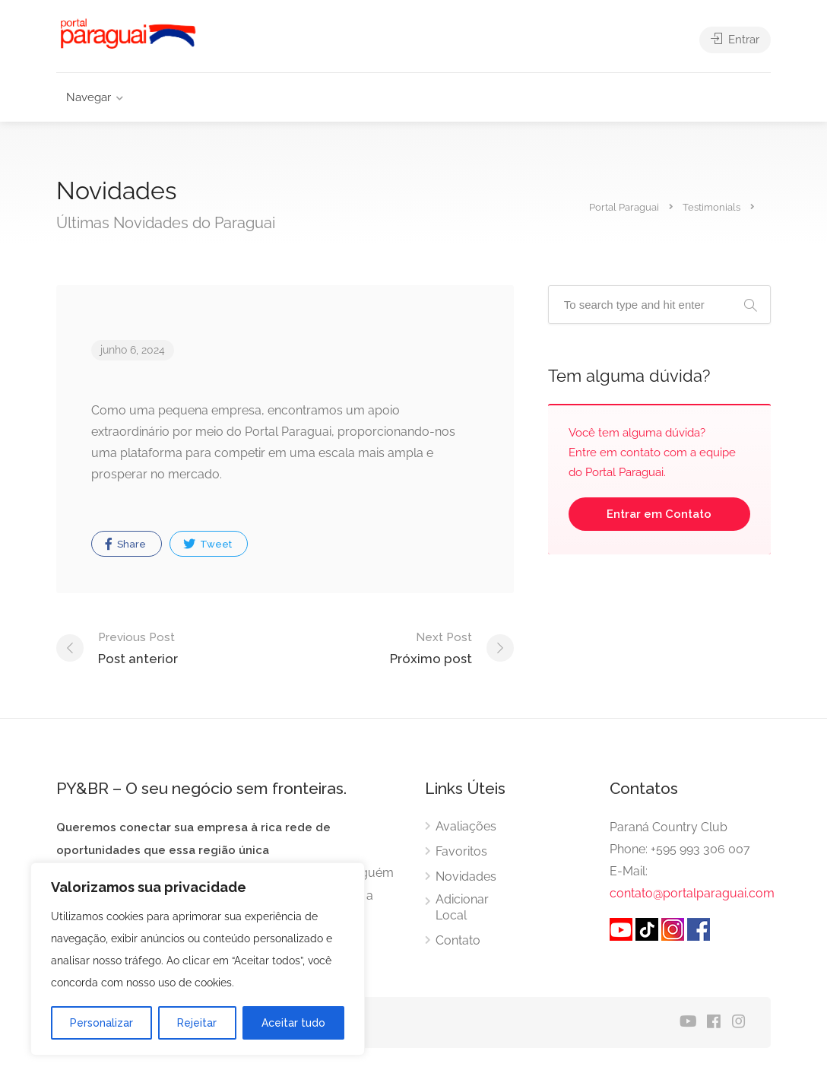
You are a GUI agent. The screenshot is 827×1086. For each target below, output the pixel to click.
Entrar (735, 39)
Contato (458, 940)
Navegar (88, 97)
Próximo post (431, 646)
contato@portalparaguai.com (692, 893)
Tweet (207, 544)
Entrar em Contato (659, 514)
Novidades (466, 876)
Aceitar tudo (293, 1023)
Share (125, 544)
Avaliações (466, 826)
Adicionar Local (462, 907)
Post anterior (138, 646)
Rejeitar (197, 1023)
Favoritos (461, 851)
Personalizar (101, 1023)
